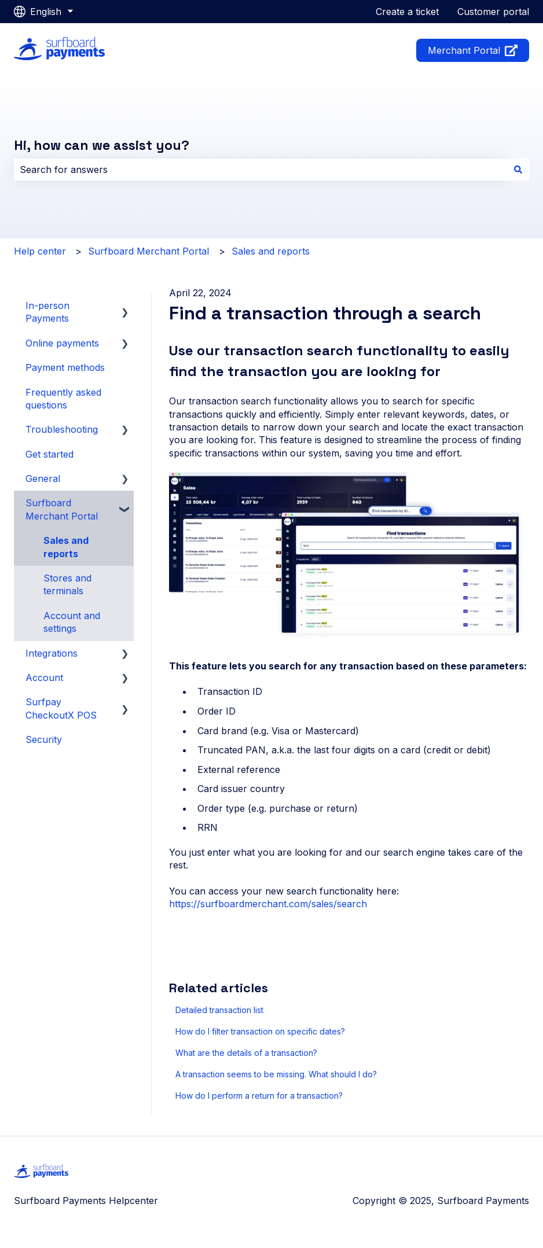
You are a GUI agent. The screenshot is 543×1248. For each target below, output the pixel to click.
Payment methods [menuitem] (65, 367)
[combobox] (260, 170)
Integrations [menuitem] (51, 653)
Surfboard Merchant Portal (148, 251)
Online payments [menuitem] (62, 343)
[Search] (518, 170)
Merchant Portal (473, 50)
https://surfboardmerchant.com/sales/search (268, 904)
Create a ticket (407, 11)
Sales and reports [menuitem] (66, 547)
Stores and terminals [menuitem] (67, 584)
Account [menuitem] (44, 677)
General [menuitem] (42, 478)
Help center (40, 251)
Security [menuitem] (43, 739)
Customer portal (493, 11)
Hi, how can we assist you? (101, 145)
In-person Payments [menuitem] (47, 312)
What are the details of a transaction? (246, 1053)
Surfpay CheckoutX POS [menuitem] (61, 708)
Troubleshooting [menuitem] (61, 429)
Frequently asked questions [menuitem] (63, 398)
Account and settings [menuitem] (71, 622)
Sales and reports (271, 251)
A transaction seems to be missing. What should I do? (276, 1074)
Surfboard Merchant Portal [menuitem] (61, 509)
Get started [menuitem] (49, 454)
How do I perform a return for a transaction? (259, 1095)
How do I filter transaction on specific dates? (260, 1031)
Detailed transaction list (219, 1010)
